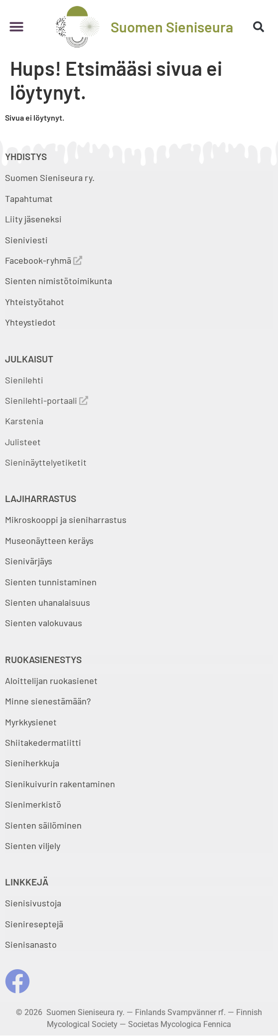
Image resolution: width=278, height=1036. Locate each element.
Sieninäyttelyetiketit (46, 462)
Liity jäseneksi (33, 218)
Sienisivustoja (33, 902)
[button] (16, 26)
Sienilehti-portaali (46, 400)
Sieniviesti (27, 239)
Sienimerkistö (33, 804)
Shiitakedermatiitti (43, 742)
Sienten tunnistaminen (51, 581)
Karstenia (24, 420)
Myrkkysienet (31, 721)
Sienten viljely (32, 845)
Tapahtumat (29, 198)
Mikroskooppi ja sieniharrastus (66, 519)
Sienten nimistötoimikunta (58, 280)
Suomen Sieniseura (172, 26)
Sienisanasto (31, 944)
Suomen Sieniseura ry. (50, 177)
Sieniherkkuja (32, 762)
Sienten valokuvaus (43, 622)
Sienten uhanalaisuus (47, 602)
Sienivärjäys (28, 560)
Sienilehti (24, 379)
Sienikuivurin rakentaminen (60, 783)
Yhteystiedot (30, 322)
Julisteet (23, 441)
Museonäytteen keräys (49, 540)
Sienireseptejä (34, 923)
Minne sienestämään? (48, 700)
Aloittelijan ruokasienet (51, 680)
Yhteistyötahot (34, 301)
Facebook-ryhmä (43, 260)
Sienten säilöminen (43, 825)
